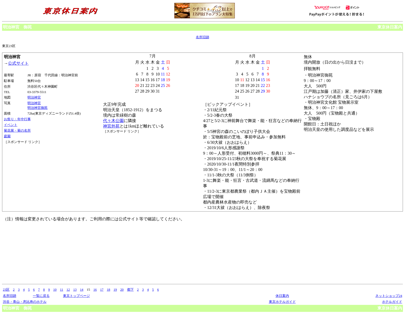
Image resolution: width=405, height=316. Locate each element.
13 (75, 289)
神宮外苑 (111, 126)
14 (81, 289)
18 (108, 289)
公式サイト (18, 63)
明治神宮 (34, 97)
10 (55, 289)
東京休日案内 (389, 27)
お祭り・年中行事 (17, 119)
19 (115, 289)
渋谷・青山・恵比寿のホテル (24, 302)
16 (95, 289)
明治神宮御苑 (37, 108)
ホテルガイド (392, 302)
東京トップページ (76, 296)
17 (102, 289)
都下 (130, 289)
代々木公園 (113, 120)
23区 (6, 289)
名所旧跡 (202, 37)
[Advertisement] (27, 163)
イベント (10, 125)
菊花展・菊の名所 (17, 130)
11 (61, 289)
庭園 (7, 136)
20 (122, 289)
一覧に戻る (41, 296)
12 (68, 289)
